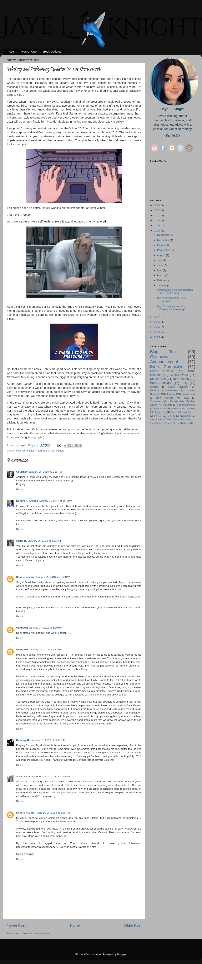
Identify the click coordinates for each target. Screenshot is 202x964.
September (164, 250)
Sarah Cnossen (25, 776)
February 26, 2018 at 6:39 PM (53, 812)
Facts (186, 397)
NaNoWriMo (155, 423)
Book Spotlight (160, 383)
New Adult (160, 408)
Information (42, 450)
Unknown (22, 627)
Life (52, 450)
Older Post (132, 925)
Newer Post (16, 925)
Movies (171, 415)
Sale (181, 401)
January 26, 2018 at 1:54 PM (55, 500)
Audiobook (176, 408)
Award (174, 412)
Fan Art (158, 415)
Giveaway (159, 356)
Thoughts (166, 404)
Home (75, 925)
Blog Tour (163, 351)
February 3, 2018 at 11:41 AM (53, 776)
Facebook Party (186, 404)
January (162, 285)
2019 (157, 225)
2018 (157, 230)
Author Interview (178, 386)
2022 (157, 210)
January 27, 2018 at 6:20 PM (45, 627)
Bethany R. (23, 740)
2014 (157, 331)
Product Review (172, 423)
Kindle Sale (158, 379)
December (163, 234)
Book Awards (188, 412)
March (161, 275)
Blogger (121, 954)
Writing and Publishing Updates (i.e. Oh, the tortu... (175, 291)
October (162, 245)
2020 (157, 220)
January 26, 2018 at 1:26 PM (45, 471)
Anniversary (188, 394)
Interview (190, 408)
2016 (157, 322)
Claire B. (21, 540)
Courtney (22, 471)
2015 (157, 326)
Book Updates (52, 51)
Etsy (184, 383)
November (163, 240)
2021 (157, 215)
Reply (19, 489)
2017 (157, 317)
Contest (188, 419)
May (160, 270)
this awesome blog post (58, 429)
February (162, 280)
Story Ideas (156, 419)
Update (60, 450)
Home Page (29, 51)
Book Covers (164, 397)
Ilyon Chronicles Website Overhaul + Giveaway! (171, 308)
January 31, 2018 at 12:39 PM (48, 740)
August (161, 255)
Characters (156, 401)
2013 (157, 337)
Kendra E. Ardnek (27, 500)
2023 (157, 205)
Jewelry (170, 394)
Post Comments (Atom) (36, 933)
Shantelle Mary (25, 577)
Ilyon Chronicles (25, 450)
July (160, 260)
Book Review (179, 375)
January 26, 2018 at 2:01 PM (44, 540)
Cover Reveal (161, 370)
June (160, 265)
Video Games (173, 419)
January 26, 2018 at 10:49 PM (53, 577)
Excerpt (154, 390)
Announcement (164, 361)
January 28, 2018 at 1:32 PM (45, 649)
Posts (11, 51)
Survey (186, 423)
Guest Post (171, 390)
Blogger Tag (160, 412)
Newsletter (185, 415)
